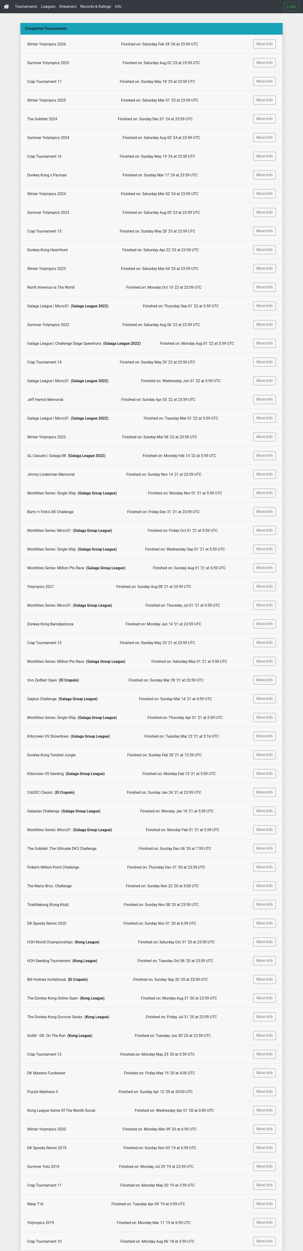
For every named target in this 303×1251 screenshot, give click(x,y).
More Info (264, 44)
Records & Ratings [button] (95, 6)
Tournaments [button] (26, 6)
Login (291, 6)
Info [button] (118, 6)
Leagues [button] (48, 6)
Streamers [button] (67, 6)
